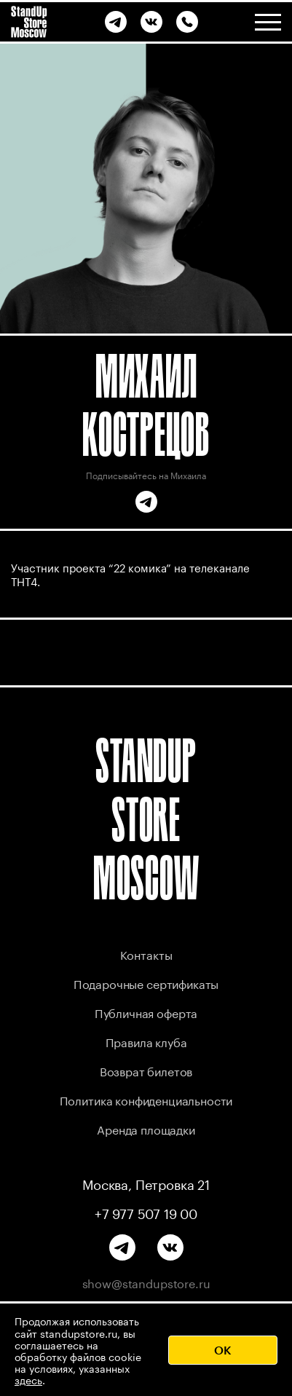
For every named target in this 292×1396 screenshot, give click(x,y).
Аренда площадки (146, 1128)
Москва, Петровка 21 (146, 1183)
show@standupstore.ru (146, 1282)
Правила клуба (146, 1041)
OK (223, 1350)
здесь (28, 1379)
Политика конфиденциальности (146, 1099)
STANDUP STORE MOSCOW (146, 819)
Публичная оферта (146, 1012)
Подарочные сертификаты (146, 983)
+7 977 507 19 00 (146, 1212)
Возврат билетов (146, 1070)
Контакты (146, 954)
